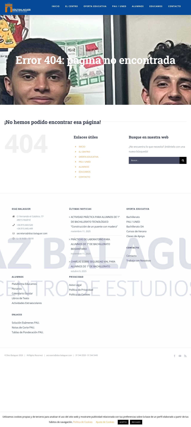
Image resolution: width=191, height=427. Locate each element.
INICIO (82, 146)
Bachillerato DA (135, 226)
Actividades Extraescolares (27, 303)
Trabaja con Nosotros (138, 260)
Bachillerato (133, 217)
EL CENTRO (84, 151)
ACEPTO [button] (123, 422)
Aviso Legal (75, 285)
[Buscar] (183, 160)
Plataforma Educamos (24, 284)
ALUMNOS (84, 166)
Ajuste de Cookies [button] (105, 421)
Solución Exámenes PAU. (26, 322)
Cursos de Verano (136, 231)
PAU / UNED (85, 161)
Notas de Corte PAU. (23, 327)
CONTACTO (84, 176)
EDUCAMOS (84, 171)
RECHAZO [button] (136, 422)
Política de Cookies (79, 294)
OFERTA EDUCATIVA (88, 156)
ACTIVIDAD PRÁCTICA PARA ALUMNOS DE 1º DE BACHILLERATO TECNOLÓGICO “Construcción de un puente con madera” (95, 221)
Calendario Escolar (22, 293)
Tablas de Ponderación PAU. (28, 332)
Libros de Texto (20, 298)
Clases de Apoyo (135, 236)
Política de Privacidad (81, 289)
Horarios (17, 288)
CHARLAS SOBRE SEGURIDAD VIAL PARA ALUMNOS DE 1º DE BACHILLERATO (93, 264)
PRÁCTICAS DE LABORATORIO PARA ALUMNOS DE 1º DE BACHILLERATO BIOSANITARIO (90, 244)
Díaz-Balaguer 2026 (14, 355)
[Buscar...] (154, 160)
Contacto (131, 255)
